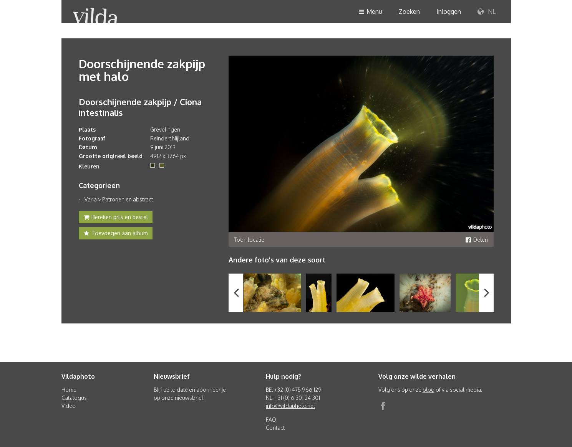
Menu (370, 12)
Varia (91, 199)
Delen (476, 239)
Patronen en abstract (127, 199)
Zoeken (409, 11)
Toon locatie (249, 239)
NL (486, 12)
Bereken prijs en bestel (115, 218)
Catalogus (74, 397)
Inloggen (448, 11)
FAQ (271, 419)
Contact (275, 427)
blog (428, 389)
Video (68, 405)
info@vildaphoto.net (290, 405)
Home (68, 389)
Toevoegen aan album (115, 234)
